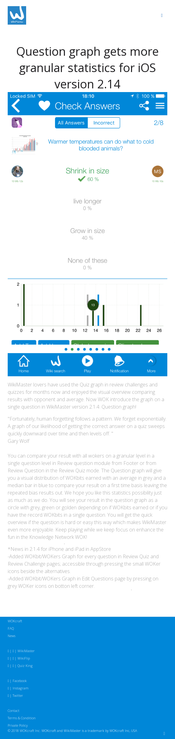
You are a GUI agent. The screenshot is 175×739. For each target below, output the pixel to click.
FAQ (11, 628)
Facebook (20, 680)
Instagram (21, 688)
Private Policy (18, 725)
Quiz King (25, 665)
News (11, 635)
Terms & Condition (22, 718)
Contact (13, 710)
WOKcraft (15, 621)
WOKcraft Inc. (30, 730)
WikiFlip (24, 658)
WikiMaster (26, 650)
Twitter (18, 695)
